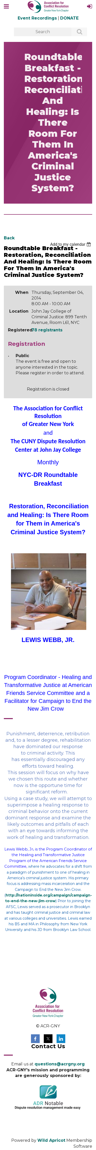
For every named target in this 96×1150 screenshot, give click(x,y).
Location (18, 311)
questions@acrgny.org (60, 1064)
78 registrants (46, 330)
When (21, 292)
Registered (18, 330)
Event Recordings (37, 18)
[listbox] (71, 244)
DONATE (69, 18)
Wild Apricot (51, 1140)
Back (9, 238)
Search (76, 32)
